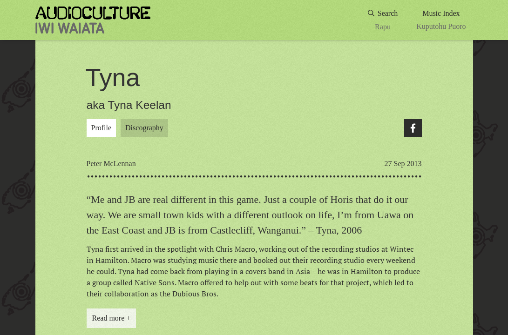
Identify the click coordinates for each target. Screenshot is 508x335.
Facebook (413, 128)
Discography (144, 128)
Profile (101, 128)
